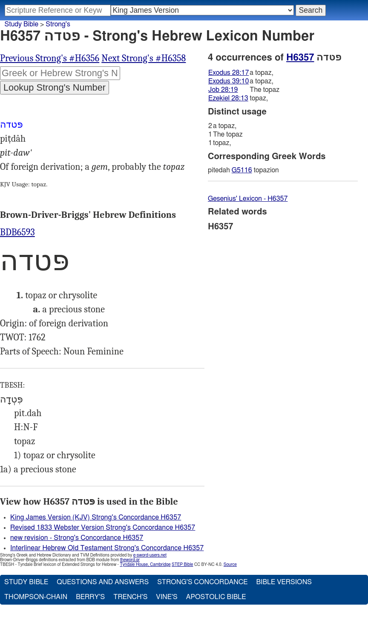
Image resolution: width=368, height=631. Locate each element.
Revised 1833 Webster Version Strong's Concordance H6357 (102, 527)
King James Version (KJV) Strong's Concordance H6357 (95, 517)
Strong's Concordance (202, 582)
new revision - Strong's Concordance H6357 (76, 537)
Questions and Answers (103, 582)
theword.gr (130, 560)
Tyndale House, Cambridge (145, 564)
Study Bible (21, 24)
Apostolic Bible (216, 597)
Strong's (58, 24)
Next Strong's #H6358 (143, 58)
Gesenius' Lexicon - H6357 (248, 198)
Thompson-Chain (35, 597)
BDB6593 (17, 232)
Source (230, 564)
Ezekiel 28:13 (228, 98)
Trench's (130, 597)
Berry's (90, 597)
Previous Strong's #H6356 (49, 58)
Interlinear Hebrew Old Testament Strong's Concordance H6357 (107, 548)
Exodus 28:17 (228, 72)
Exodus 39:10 (228, 81)
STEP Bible (182, 564)
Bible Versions (284, 582)
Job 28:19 (223, 89)
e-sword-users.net (150, 555)
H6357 (300, 57)
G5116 (242, 170)
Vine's (166, 597)
